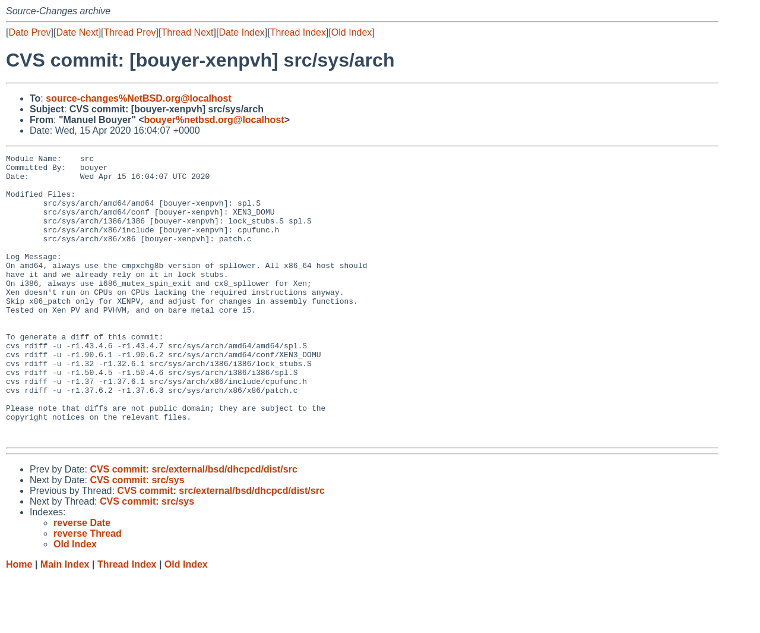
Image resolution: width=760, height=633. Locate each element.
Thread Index (298, 32)
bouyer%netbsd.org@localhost (214, 120)
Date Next (77, 32)
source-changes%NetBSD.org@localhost (139, 98)
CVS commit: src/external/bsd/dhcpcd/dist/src (193, 526)
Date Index (241, 32)
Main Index (65, 621)
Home (19, 621)
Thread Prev (130, 32)
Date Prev (29, 32)
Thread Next (187, 32)
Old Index (351, 32)
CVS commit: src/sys (137, 537)
